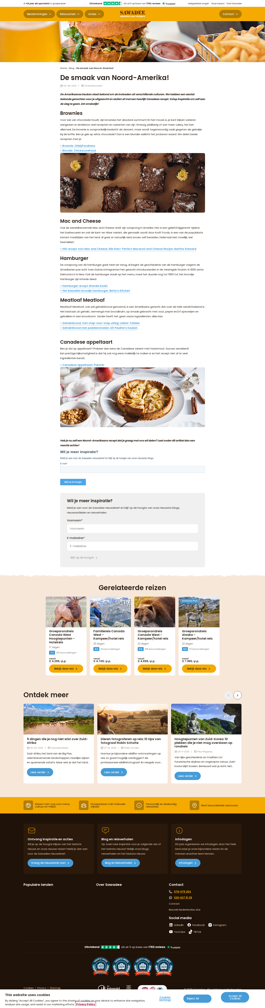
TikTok (197, 932)
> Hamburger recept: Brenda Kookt (84, 286)
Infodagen (186, 863)
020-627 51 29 (183, 897)
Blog (71, 68)
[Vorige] (228, 695)
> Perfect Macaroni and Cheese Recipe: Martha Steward (158, 249)
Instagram (219, 925)
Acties (92, 14)
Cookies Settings (165, 999)
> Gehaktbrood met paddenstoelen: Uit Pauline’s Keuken (99, 328)
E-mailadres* (76, 538)
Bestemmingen (37, 14)
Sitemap (55, 988)
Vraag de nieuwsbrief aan (48, 863)
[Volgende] (237, 695)
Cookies (29, 988)
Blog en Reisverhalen (118, 863)
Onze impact (217, 3)
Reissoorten (68, 14)
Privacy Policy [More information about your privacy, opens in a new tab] (85, 1004)
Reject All (193, 998)
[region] (132, 998)
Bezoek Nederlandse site (184, 909)
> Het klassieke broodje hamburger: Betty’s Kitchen (95, 290)
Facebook (198, 925)
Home (63, 68)
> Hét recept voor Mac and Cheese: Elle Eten (90, 249)
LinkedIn (179, 925)
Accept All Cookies (235, 997)
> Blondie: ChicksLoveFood (78, 150)
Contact (228, 14)
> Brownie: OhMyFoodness (77, 146)
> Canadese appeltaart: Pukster (82, 365)
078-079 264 (182, 891)
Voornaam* (75, 520)
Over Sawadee (234, 3)
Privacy (41, 988)
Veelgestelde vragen (198, 3)
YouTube (179, 932)
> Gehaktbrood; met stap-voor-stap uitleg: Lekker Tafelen (100, 323)
